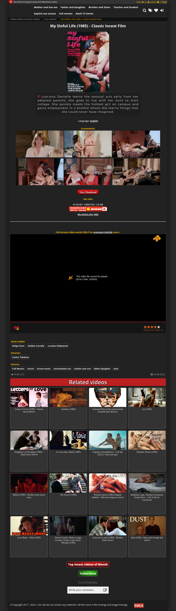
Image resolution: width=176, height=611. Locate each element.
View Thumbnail (87, 192)
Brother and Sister (99, 7)
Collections (88, 573)
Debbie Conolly (36, 346)
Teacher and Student (126, 7)
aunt (115, 368)
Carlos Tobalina (20, 357)
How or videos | (151, 1)
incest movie (44, 368)
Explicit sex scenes (45, 13)
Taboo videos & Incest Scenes (25, 19)
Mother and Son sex (46, 7)
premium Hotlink (102, 232)
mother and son (82, 368)
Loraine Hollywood (58, 346)
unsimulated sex (62, 368)
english (94, 120)
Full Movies (50, 19)
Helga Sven (18, 346)
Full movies (66, 13)
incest (30, 368)
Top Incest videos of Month (88, 564)
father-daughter (102, 368)
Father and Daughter (73, 7)
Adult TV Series (84, 13)
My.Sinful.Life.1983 (88, 214)
